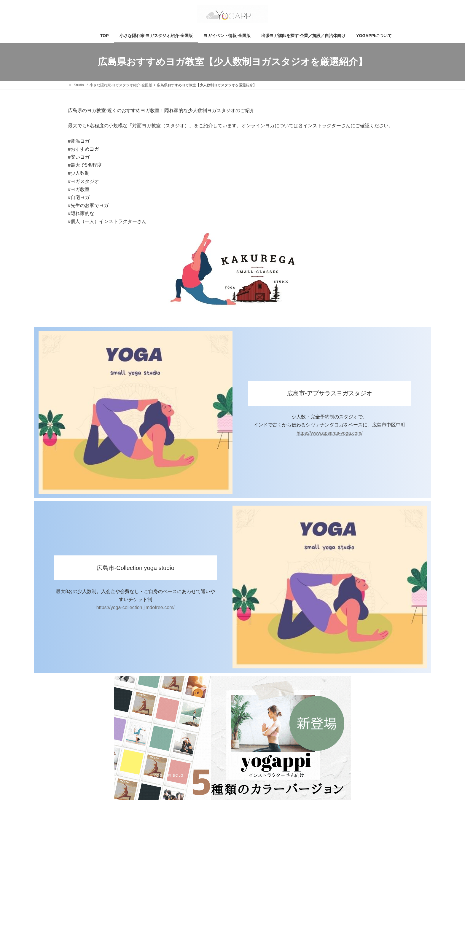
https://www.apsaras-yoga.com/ (329, 433)
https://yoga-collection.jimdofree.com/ (135, 607)
